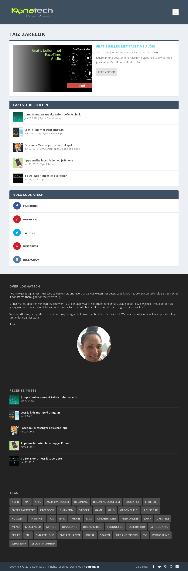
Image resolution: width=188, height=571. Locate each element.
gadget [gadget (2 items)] (84, 510)
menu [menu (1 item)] (16, 527)
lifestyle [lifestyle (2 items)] (162, 518)
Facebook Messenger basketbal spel (48, 145)
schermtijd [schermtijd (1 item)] (137, 527)
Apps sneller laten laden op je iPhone (49, 160)
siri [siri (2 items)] (28, 535)
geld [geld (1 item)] (111, 510)
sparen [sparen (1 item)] (105, 535)
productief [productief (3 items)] (115, 527)
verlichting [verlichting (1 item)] (160, 535)
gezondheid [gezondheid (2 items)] (128, 510)
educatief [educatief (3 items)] (132, 502)
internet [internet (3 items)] (37, 518)
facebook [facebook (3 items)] (47, 510)
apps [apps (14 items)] (38, 502)
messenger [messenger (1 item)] (33, 527)
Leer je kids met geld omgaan (44, 130)
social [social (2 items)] (89, 535)
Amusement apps (49, 148)
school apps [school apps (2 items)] (159, 527)
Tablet (133, 52)
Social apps (73, 148)
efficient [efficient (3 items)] (151, 502)
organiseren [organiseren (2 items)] (92, 527)
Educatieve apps (55, 118)
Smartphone (122, 52)
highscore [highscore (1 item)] (150, 510)
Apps (43, 118)
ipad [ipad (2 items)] (62, 518)
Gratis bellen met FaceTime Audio (125, 46)
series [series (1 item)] (16, 535)
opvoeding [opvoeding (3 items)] (69, 527)
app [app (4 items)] (27, 502)
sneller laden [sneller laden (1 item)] (70, 535)
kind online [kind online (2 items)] (129, 518)
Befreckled (93, 566)
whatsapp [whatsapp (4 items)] (19, 543)
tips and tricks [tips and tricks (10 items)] (126, 535)
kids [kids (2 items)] (89, 518)
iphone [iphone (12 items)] (75, 518)
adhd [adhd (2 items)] (15, 502)
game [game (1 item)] (99, 510)
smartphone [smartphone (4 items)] (45, 535)
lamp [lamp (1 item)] (147, 518)
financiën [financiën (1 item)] (66, 510)
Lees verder (106, 72)
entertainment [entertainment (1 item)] (23, 510)
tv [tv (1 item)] (145, 535)
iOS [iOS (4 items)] (52, 518)
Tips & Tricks (145, 52)
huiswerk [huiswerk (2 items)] (18, 518)
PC (113, 52)
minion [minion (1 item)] (51, 527)
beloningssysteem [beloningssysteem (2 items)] (106, 502)
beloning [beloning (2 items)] (81, 502)
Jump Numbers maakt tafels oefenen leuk (53, 114)
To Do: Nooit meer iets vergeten (46, 176)
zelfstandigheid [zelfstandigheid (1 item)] (43, 543)
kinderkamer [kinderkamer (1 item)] (106, 518)
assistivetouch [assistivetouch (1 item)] (57, 502)
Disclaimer (141, 566)
